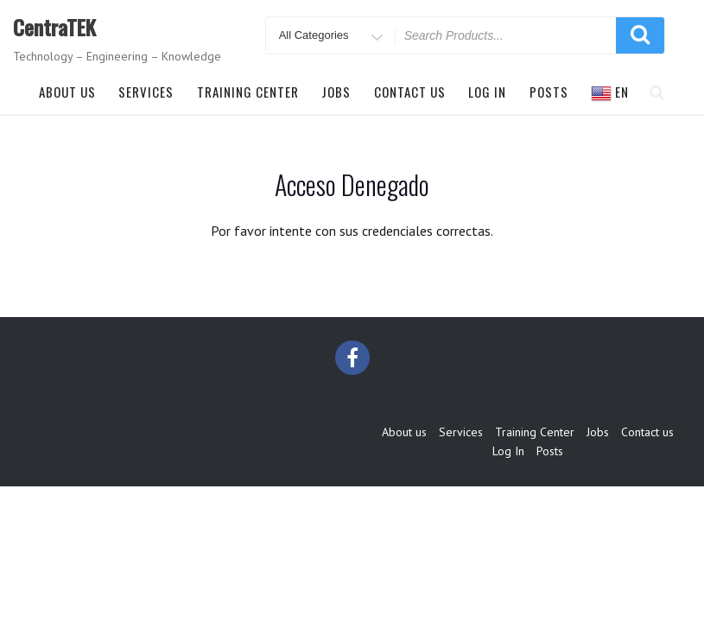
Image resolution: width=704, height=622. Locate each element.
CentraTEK (54, 26)
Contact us (410, 91)
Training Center (248, 91)
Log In (487, 91)
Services (146, 91)
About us (67, 91)
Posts (549, 91)
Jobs (336, 91)
